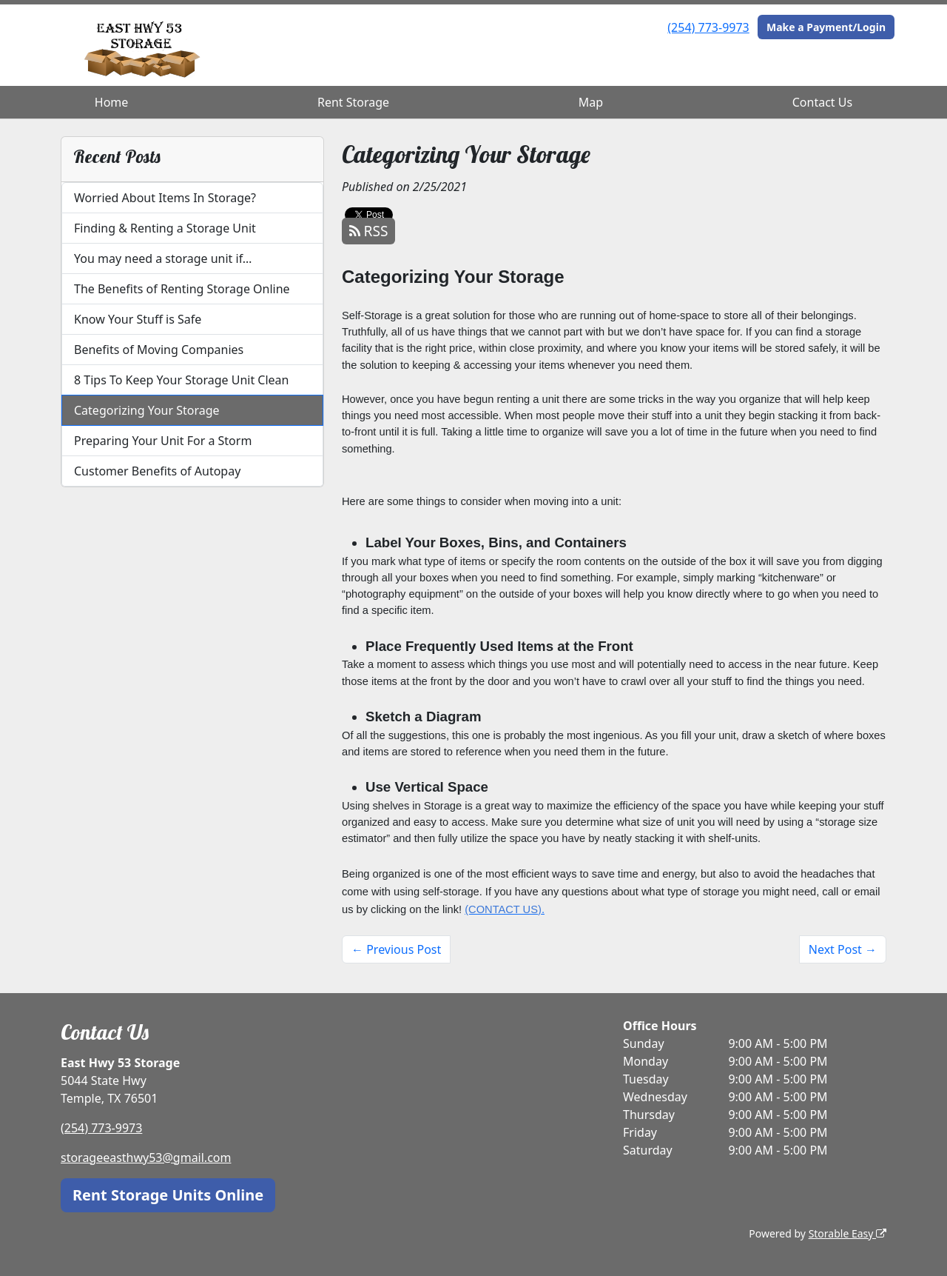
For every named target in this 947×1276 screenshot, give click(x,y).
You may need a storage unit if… (163, 258)
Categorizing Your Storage (147, 410)
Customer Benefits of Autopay (157, 471)
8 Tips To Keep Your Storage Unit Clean (181, 380)
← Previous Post (396, 949)
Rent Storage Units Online (168, 1195)
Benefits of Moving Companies (158, 349)
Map (591, 102)
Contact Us (822, 102)
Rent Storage (353, 102)
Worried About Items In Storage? (165, 198)
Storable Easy (847, 1233)
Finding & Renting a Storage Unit (165, 228)
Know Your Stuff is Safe (137, 319)
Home (112, 102)
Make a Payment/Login (826, 27)
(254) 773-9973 (708, 27)
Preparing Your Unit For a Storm (163, 440)
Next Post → (843, 949)
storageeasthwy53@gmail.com (146, 1157)
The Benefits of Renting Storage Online (182, 289)
